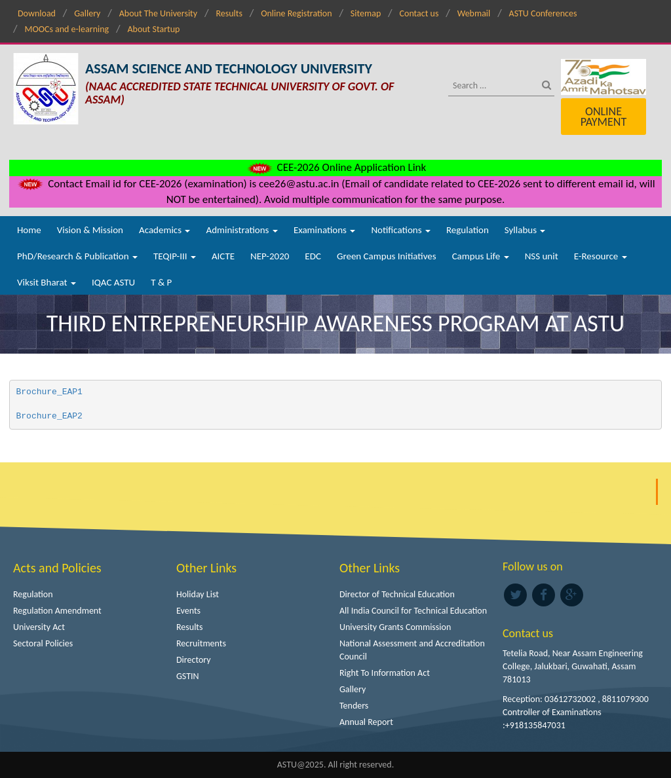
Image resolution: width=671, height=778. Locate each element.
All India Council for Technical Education (413, 610)
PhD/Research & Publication (77, 256)
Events (188, 610)
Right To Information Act (384, 672)
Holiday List (197, 594)
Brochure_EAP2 (52, 416)
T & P (161, 282)
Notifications (401, 230)
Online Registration (296, 13)
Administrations (241, 230)
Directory (193, 659)
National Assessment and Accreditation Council (412, 650)
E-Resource (600, 256)
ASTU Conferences (543, 13)
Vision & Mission (90, 230)
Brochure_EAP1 (52, 392)
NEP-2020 (269, 256)
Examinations (325, 230)
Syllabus (525, 230)
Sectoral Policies (43, 643)
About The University (158, 13)
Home (29, 230)
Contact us (419, 13)
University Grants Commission (395, 627)
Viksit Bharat (46, 282)
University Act (39, 627)
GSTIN (187, 676)
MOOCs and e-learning (66, 29)
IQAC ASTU (113, 282)
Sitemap (366, 13)
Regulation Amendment (57, 610)
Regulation (467, 230)
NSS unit (541, 256)
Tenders (353, 705)
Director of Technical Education (397, 594)
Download (37, 13)
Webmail (474, 13)
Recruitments (201, 643)
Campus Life (480, 256)
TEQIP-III (174, 256)
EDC (313, 256)
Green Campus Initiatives (386, 256)
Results (229, 13)
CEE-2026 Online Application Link (335, 167)
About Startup (153, 29)
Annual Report (366, 722)
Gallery (87, 13)
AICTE (223, 256)
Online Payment (603, 116)
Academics (164, 230)
